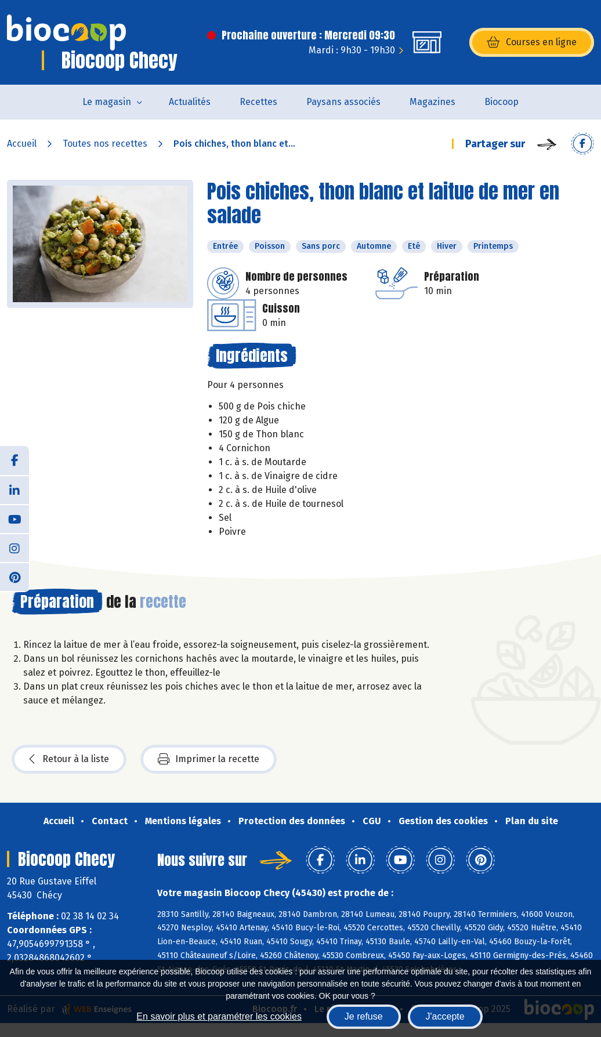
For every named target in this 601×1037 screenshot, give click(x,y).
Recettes (258, 101)
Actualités (190, 101)
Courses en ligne (532, 42)
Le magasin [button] (106, 101)
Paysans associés (343, 101)
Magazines (432, 101)
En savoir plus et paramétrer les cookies (219, 1016)
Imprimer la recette (208, 759)
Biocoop (501, 101)
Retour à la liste (69, 759)
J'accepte (445, 1016)
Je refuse (364, 1016)
